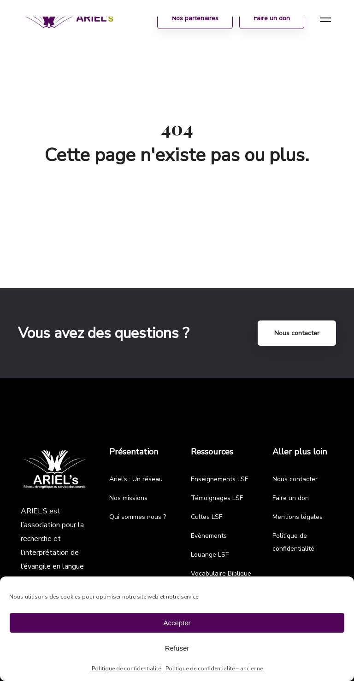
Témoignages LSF (217, 498)
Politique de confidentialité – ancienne (214, 668)
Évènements (209, 535)
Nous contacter (296, 333)
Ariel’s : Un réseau (136, 479)
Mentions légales (297, 516)
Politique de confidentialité (126, 668)
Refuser (177, 648)
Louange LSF (210, 554)
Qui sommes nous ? (137, 516)
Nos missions (128, 498)
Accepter (176, 623)
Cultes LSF (206, 516)
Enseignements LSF (219, 479)
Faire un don (290, 498)
